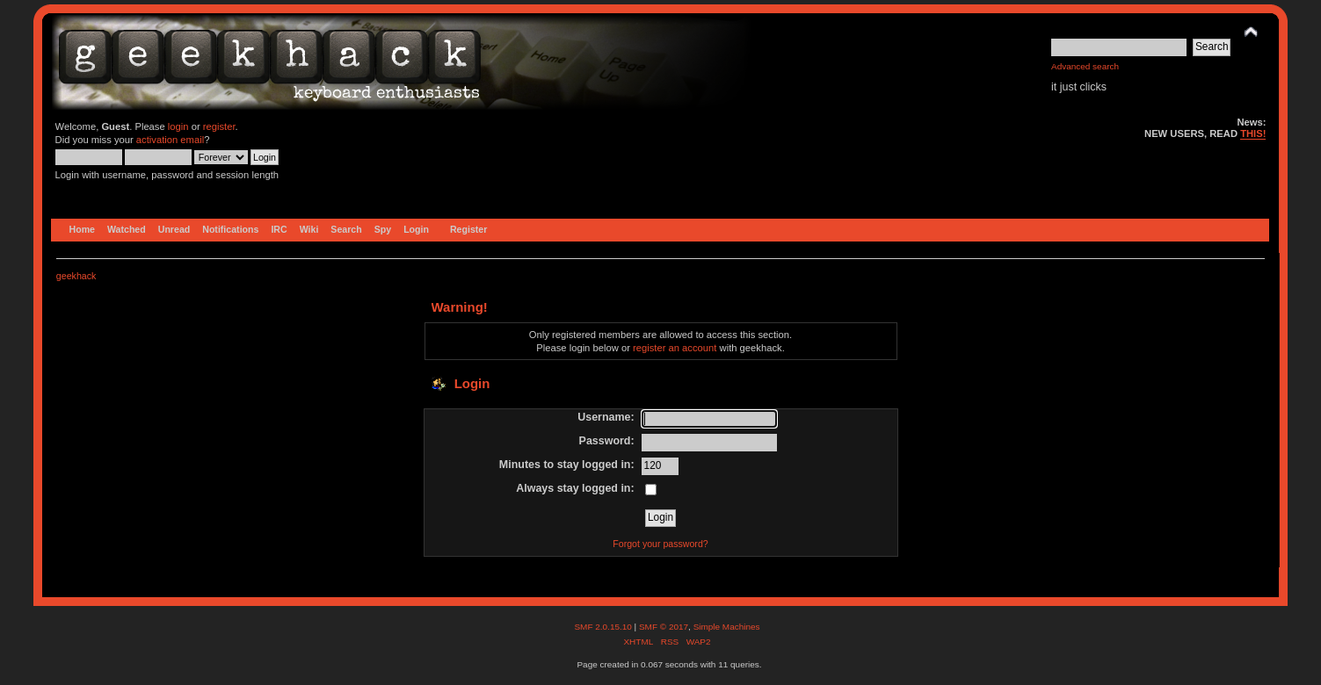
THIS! (1253, 133)
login (178, 126)
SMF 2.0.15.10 (604, 626)
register (219, 126)
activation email (170, 139)
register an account (674, 347)
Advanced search (1085, 66)
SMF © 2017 (663, 626)
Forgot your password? (660, 543)
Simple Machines (726, 626)
